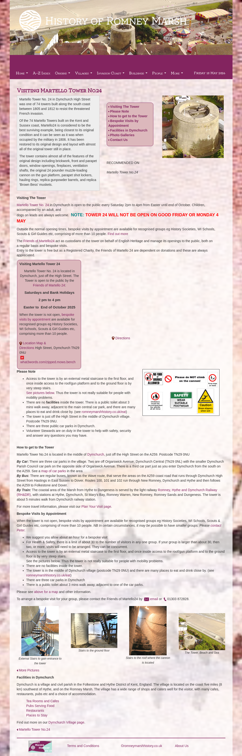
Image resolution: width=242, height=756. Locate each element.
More (177, 74)
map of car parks (53, 471)
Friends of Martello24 (39, 241)
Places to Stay (37, 715)
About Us (182, 746)
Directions (122, 338)
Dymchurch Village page (66, 722)
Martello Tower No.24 (34, 729)
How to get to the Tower (129, 116)
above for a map (46, 592)
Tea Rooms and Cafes (42, 701)
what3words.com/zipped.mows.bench (48, 362)
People (159, 74)
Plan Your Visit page (96, 506)
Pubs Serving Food (40, 706)
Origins (63, 74)
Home (22, 74)
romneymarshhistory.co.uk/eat (104, 412)
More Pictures (29, 670)
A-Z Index (41, 73)
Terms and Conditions (83, 746)
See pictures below (40, 393)
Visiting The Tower (124, 107)
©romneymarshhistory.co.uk (141, 746)
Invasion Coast (111, 74)
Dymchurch (95, 454)
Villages (84, 74)
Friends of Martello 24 (49, 285)
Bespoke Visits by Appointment (123, 125)
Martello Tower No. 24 (33, 205)
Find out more (118, 234)
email (154, 599)
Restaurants (35, 710)
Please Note (119, 111)
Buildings (139, 74)
